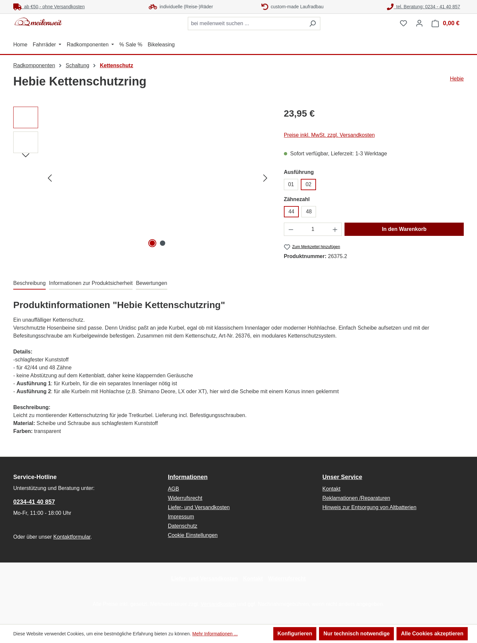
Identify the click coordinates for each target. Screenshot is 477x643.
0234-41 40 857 (34, 502)
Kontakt (331, 489)
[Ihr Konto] (419, 23)
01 (291, 184)
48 (309, 211)
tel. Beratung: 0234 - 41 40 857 (423, 6)
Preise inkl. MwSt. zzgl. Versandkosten (329, 135)
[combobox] (246, 23)
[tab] (29, 284)
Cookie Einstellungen (193, 535)
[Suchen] (312, 23)
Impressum (181, 516)
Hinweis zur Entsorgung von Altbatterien (369, 507)
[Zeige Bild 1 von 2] (152, 243)
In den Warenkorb (404, 229)
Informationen (188, 477)
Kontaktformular (71, 537)
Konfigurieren (295, 633)
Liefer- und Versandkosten (199, 507)
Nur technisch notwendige (356, 633)
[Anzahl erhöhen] (335, 229)
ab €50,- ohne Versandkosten (49, 6)
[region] (142, 178)
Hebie (457, 78)
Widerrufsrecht (185, 498)
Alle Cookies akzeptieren (432, 633)
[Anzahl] (313, 229)
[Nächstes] (265, 178)
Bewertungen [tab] (151, 283)
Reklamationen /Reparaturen (356, 498)
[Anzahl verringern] (291, 229)
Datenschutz (182, 526)
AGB (173, 489)
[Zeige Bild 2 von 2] (162, 243)
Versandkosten (218, 604)
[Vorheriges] (50, 178)
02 (308, 184)
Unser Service (342, 477)
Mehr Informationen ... (215, 633)
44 (291, 211)
